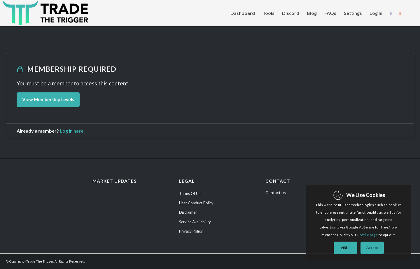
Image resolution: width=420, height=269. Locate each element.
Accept (372, 247)
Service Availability (195, 221)
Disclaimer (188, 212)
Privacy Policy (191, 231)
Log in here (71, 130)
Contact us (275, 192)
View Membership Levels (48, 99)
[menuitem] (243, 13)
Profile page (367, 235)
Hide (345, 247)
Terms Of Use (190, 193)
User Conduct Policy (196, 203)
